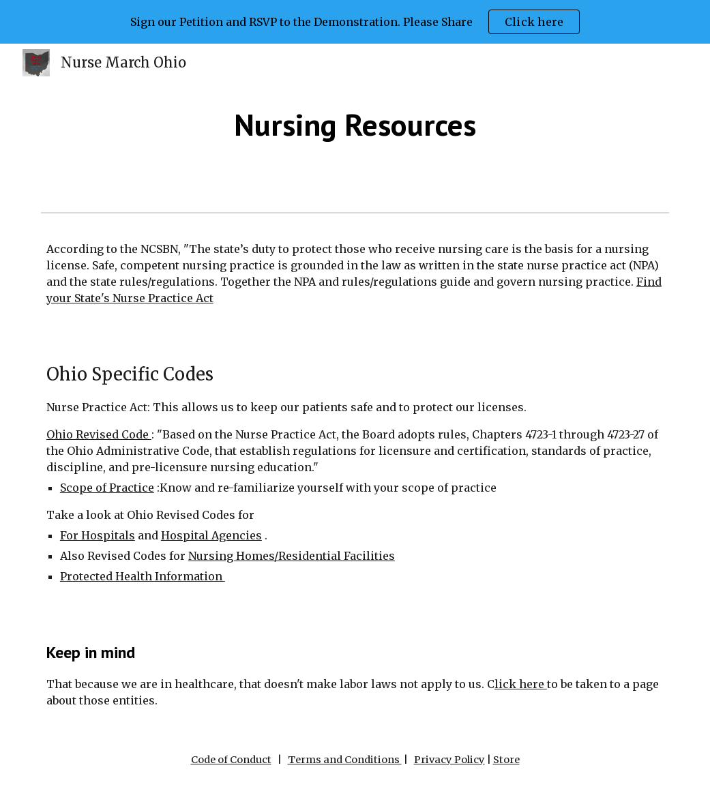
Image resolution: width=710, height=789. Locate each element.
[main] (354, 125)
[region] (355, 22)
